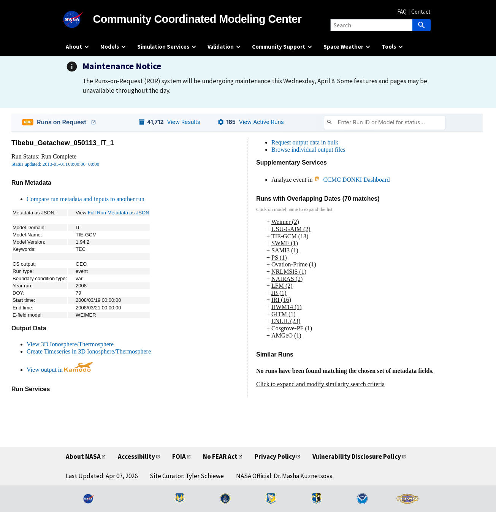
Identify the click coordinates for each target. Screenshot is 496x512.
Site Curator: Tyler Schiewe (187, 476)
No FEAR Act (220, 456)
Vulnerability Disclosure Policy (356, 456)
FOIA (179, 456)
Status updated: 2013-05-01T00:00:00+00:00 (55, 164)
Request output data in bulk (304, 142)
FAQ (402, 11)
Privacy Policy (275, 456)
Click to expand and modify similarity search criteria (320, 384)
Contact (421, 11)
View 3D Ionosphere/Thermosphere (70, 344)
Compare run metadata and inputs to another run (85, 199)
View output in (60, 369)
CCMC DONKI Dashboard (352, 179)
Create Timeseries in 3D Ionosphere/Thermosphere (89, 351)
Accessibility (136, 456)
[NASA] (79, 19)
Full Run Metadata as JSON (118, 213)
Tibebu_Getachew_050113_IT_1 (62, 143)
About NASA (83, 456)
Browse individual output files (308, 149)
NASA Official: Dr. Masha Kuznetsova (284, 476)
